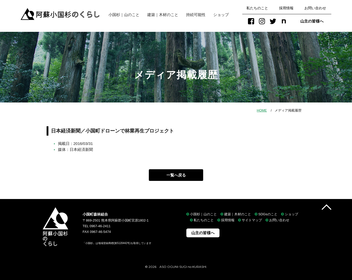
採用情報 (286, 8)
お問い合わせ (315, 8)
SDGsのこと (267, 214)
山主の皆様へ (312, 21)
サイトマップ (252, 220)
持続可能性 (196, 14)
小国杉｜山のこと (122, 14)
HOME (262, 110)
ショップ (221, 14)
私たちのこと (257, 8)
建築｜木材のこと (162, 14)
